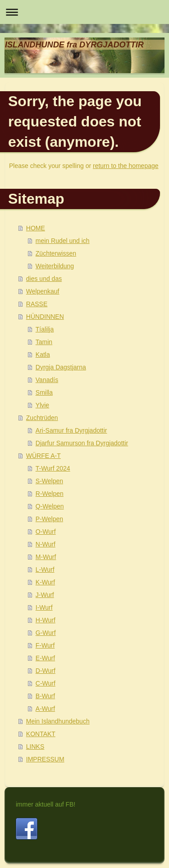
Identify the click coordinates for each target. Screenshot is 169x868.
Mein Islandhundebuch (58, 721)
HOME (35, 228)
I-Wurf (44, 607)
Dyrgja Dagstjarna (61, 367)
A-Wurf (45, 708)
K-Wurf (45, 582)
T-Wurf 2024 (53, 468)
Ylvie (42, 405)
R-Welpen (50, 493)
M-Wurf (46, 556)
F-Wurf (45, 645)
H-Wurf (45, 620)
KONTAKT (40, 733)
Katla (43, 354)
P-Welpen (49, 519)
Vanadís (47, 379)
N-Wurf (45, 544)
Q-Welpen (50, 506)
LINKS (35, 746)
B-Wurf (45, 696)
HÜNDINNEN (45, 316)
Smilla (44, 392)
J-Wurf (45, 594)
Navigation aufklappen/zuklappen (84, 12)
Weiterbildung (55, 266)
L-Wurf (45, 569)
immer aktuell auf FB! (45, 804)
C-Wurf (45, 683)
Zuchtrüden (42, 417)
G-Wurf (46, 632)
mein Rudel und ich (63, 240)
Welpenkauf (42, 291)
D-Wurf (45, 670)
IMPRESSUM (45, 759)
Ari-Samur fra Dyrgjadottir (71, 430)
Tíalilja (45, 329)
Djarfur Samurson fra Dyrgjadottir (82, 443)
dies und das (44, 278)
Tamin (44, 341)
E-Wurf (45, 658)
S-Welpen (49, 481)
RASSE (36, 304)
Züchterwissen (56, 253)
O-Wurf (46, 531)
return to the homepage (126, 165)
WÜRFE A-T (43, 455)
